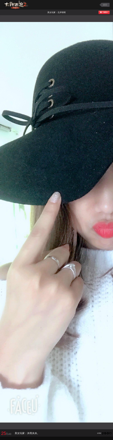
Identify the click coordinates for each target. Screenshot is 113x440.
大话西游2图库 (16, 5)
